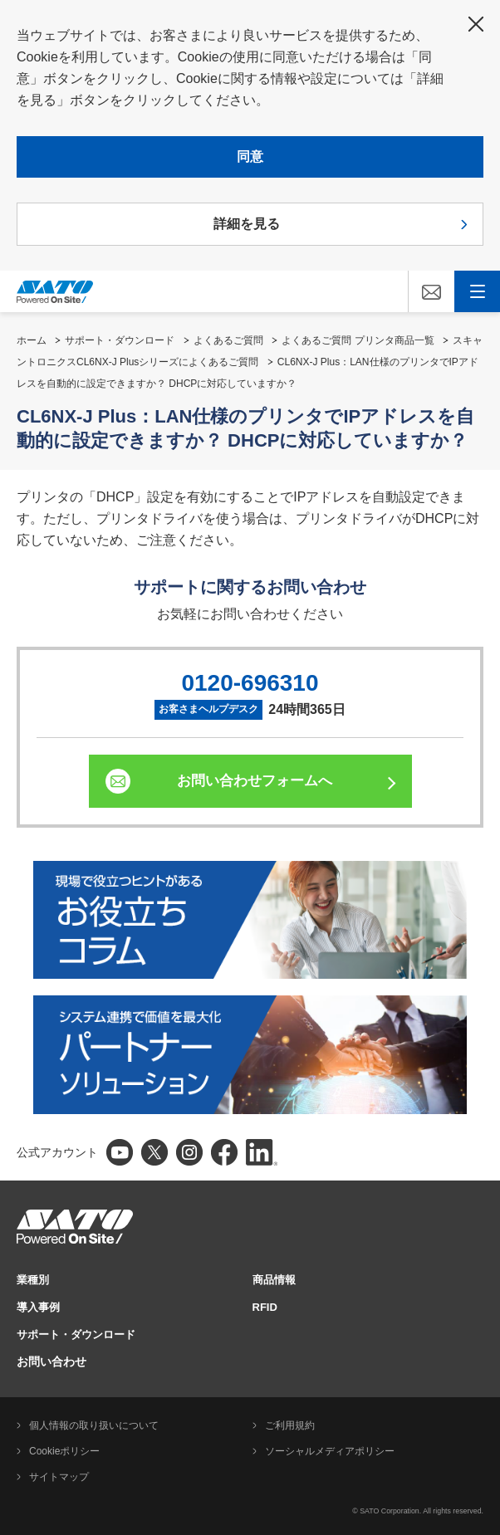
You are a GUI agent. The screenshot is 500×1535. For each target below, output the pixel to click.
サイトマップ (59, 1477)
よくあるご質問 (228, 340)
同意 (250, 156)
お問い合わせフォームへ (254, 781)
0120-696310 (249, 683)
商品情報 (274, 1279)
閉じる (475, 24)
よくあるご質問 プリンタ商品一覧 (358, 340)
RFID (264, 1307)
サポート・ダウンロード (119, 340)
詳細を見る (246, 224)
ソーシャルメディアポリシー (330, 1451)
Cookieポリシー (64, 1451)
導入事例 (38, 1307)
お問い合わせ (51, 1361)
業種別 (33, 1279)
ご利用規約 (290, 1425)
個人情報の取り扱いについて (94, 1425)
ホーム (32, 340)
